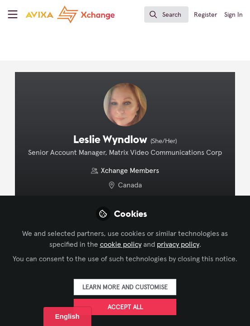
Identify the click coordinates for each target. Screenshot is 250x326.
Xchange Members (130, 170)
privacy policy (178, 244)
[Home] (53, 14)
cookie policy (121, 244)
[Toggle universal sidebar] (12, 14)
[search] (166, 14)
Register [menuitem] (205, 15)
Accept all (125, 307)
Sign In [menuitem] (233, 15)
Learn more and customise (125, 287)
